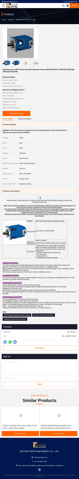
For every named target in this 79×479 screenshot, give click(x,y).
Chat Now (39, 348)
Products (10, 19)
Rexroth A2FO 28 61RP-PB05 (43, 315)
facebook (39, 469)
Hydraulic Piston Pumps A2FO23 (15, 319)
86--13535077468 (70, 1)
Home (3, 19)
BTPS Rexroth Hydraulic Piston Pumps (17, 315)
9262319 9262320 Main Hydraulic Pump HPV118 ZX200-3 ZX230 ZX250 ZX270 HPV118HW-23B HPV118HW (56, 427)
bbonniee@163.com (9, 1)
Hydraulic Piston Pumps (22, 19)
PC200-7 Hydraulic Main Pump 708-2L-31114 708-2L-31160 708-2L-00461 (20, 427)
